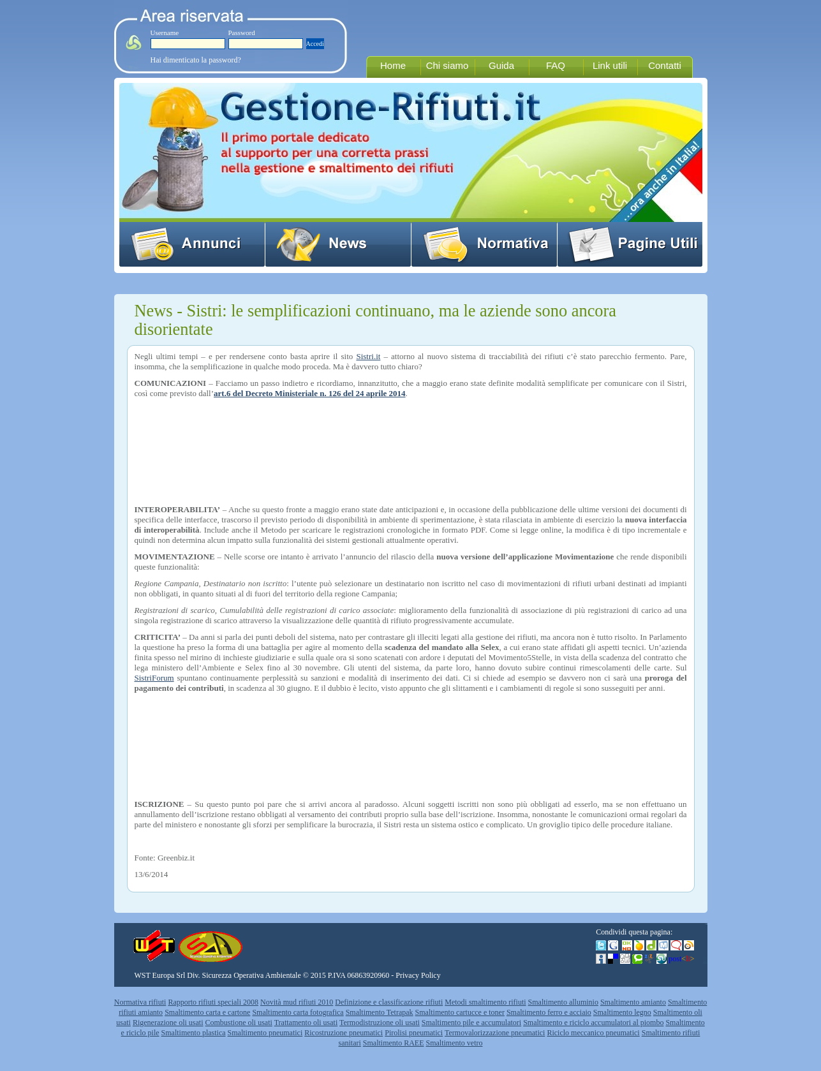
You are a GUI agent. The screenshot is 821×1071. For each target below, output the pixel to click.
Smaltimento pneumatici (265, 1032)
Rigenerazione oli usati (168, 1022)
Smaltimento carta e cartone (207, 1012)
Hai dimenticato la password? (196, 59)
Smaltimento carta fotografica (297, 1012)
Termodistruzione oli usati (379, 1022)
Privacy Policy (418, 975)
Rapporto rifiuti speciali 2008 (213, 1002)
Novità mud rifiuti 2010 (296, 1002)
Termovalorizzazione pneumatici (495, 1032)
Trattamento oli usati (306, 1022)
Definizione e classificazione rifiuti (389, 1002)
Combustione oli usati (238, 1022)
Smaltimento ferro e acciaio (549, 1012)
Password (241, 32)
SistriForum (154, 678)
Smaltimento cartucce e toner (460, 1012)
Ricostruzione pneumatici (343, 1032)
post (681, 958)
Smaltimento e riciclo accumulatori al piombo (593, 1022)
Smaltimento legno (622, 1012)
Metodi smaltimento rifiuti (485, 1002)
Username (165, 32)
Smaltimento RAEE (393, 1042)
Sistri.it (368, 356)
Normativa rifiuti (140, 1002)
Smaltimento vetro (454, 1042)
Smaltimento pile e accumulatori (471, 1022)
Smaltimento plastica (193, 1032)
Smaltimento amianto (633, 1002)
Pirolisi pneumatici (414, 1032)
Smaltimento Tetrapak (379, 1012)
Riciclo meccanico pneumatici (593, 1032)
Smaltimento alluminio (563, 1002)
